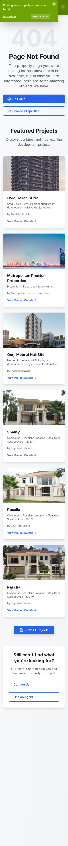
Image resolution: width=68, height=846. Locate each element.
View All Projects (34, 630)
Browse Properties (23, 111)
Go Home (16, 99)
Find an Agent (23, 697)
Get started (40, 16)
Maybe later (9, 16)
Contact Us (21, 684)
